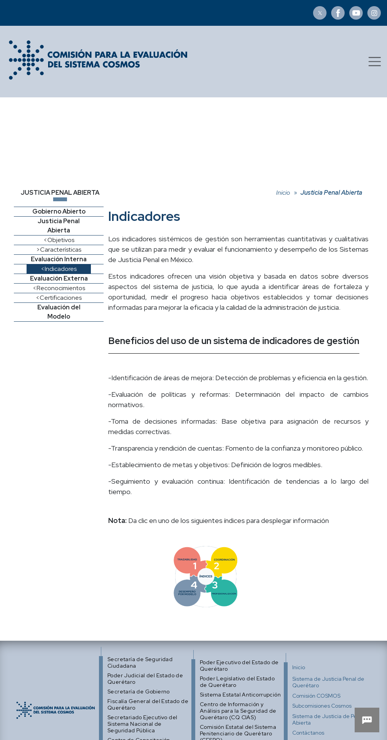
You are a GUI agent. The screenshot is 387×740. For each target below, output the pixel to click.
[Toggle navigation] (374, 61)
